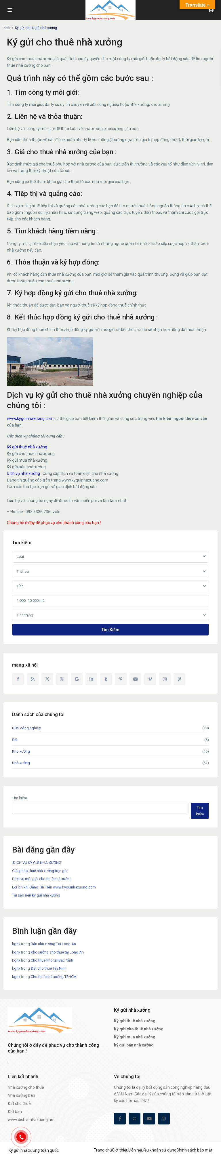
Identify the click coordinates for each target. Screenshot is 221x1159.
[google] (77, 679)
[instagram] (165, 679)
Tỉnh (20, 586)
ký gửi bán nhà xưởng (134, 1045)
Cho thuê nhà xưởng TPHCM (54, 977)
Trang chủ (103, 1150)
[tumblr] (106, 679)
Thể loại (23, 571)
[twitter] (47, 679)
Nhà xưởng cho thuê (26, 1087)
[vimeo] (150, 679)
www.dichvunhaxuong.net (31, 1119)
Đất (15, 740)
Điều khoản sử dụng (158, 1150)
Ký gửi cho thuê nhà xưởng (138, 1029)
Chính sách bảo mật (194, 1150)
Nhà (6, 28)
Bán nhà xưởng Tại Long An (53, 944)
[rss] (33, 679)
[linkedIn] (91, 679)
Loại (20, 556)
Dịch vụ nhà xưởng (23, 473)
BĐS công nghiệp (26, 728)
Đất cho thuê (19, 1103)
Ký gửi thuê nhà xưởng (27, 447)
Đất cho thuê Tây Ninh (48, 968)
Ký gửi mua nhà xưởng (134, 1037)
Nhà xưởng (21, 763)
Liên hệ (134, 1150)
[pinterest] (121, 679)
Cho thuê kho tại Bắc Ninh (52, 960)
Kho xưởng (21, 751)
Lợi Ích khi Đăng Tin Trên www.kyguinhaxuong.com (54, 887)
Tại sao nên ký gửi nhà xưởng (36, 895)
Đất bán (15, 1111)
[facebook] (18, 679)
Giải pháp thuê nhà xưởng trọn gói (40, 871)
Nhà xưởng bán (21, 1095)
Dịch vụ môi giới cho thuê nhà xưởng (42, 879)
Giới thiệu (120, 1150)
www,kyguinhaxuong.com (30, 418)
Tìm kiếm (110, 629)
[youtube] (135, 679)
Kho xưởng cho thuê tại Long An (57, 952)
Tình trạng (25, 615)
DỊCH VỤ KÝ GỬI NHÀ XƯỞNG (36, 863)
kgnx (16, 944)
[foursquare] (179, 679)
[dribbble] (62, 679)
